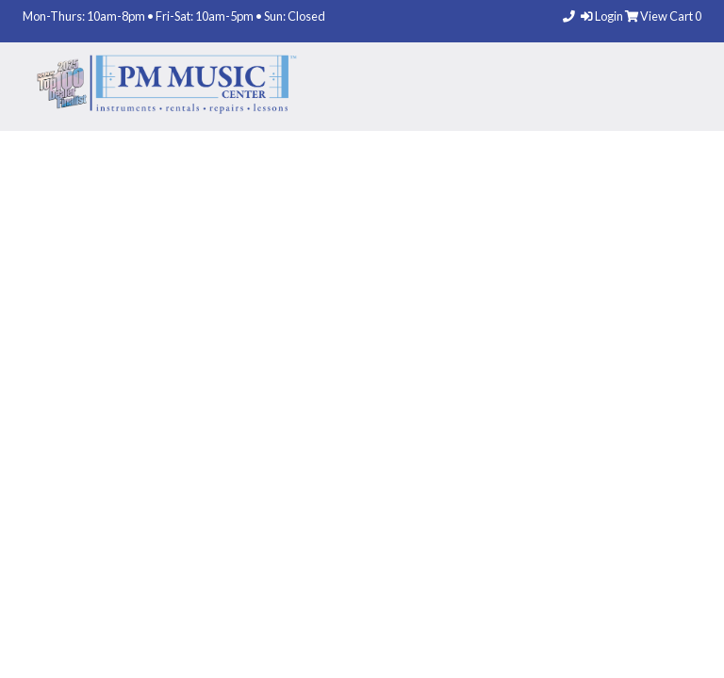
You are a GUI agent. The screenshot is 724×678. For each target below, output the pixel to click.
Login (603, 16)
